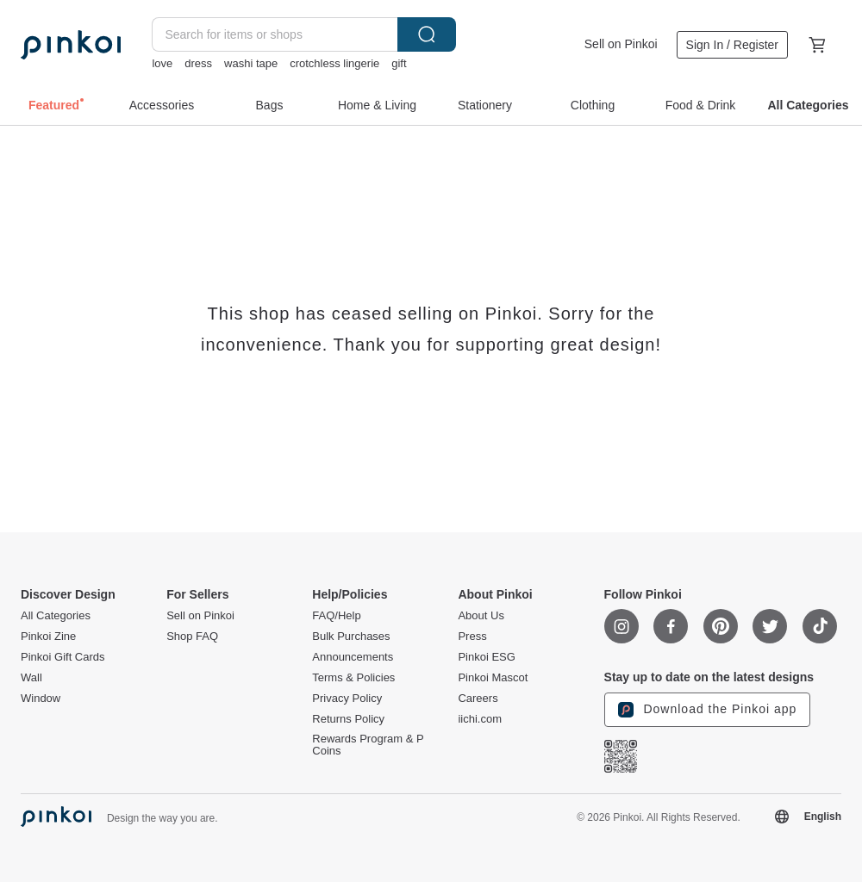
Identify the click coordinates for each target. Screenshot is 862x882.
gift (398, 63)
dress (198, 63)
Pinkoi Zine (48, 636)
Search (426, 34)
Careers (477, 699)
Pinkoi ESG (486, 657)
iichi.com (480, 719)
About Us (480, 616)
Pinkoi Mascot (493, 678)
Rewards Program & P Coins (367, 745)
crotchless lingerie (334, 63)
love (162, 63)
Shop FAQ (192, 636)
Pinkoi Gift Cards (63, 657)
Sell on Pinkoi (621, 44)
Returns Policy (348, 719)
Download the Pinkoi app (707, 709)
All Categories (56, 616)
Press (472, 636)
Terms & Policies (353, 678)
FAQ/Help (336, 616)
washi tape (251, 63)
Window (40, 699)
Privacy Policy (347, 699)
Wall (31, 678)
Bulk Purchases (351, 636)
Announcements (352, 657)
